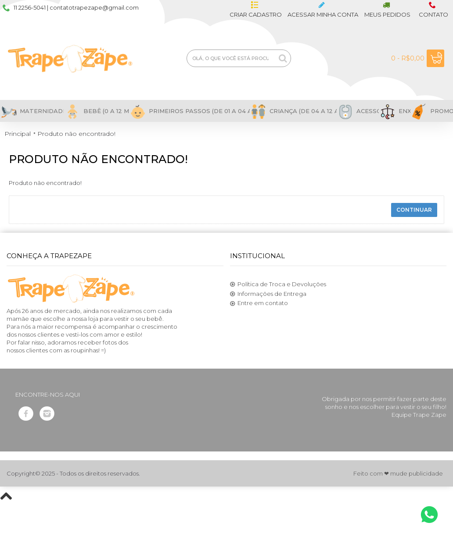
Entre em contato (259, 303)
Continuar (414, 209)
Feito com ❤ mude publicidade (398, 473)
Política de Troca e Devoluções (278, 284)
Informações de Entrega (268, 294)
